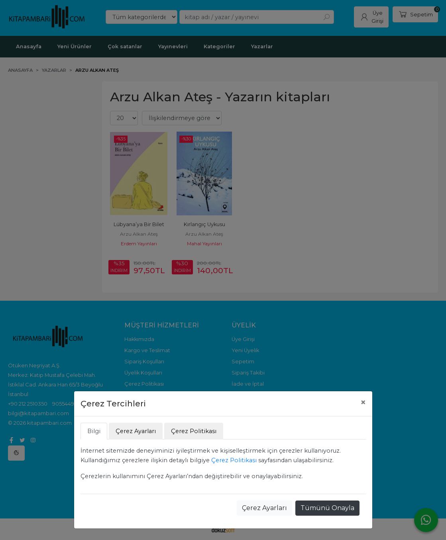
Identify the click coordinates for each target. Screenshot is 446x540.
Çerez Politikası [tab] (193, 431)
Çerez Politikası (234, 460)
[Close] (363, 402)
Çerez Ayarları (264, 508)
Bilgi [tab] (93, 431)
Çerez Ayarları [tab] (136, 431)
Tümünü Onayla (327, 508)
